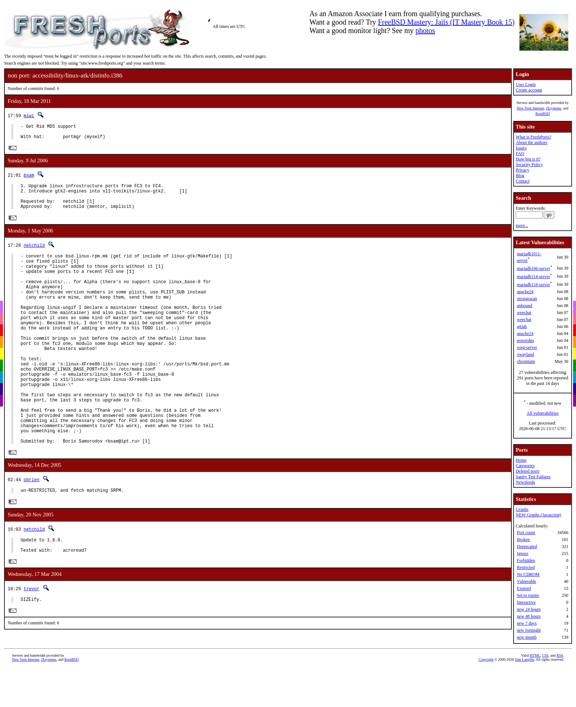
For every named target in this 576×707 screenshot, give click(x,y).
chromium (526, 361)
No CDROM (528, 574)
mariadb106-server (533, 268)
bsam (29, 179)
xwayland (525, 354)
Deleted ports (527, 471)
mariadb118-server (533, 284)
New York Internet (530, 108)
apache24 (525, 291)
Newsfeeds (525, 482)
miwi (29, 115)
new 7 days (527, 623)
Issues (521, 148)
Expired (524, 588)
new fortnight (529, 630)
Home (521, 460)
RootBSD (543, 114)
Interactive (526, 602)
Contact (522, 181)
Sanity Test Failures (533, 476)
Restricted (526, 567)
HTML (535, 698)
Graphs (522, 509)
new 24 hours (529, 609)
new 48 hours (529, 616)
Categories (525, 465)
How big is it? (528, 159)
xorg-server (527, 347)
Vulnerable (526, 581)
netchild (34, 254)
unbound (524, 305)
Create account (529, 90)
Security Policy (529, 164)
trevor (31, 644)
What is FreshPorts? (533, 137)
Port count (526, 532)
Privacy (522, 170)
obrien (31, 530)
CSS (545, 698)
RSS (560, 698)
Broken (523, 539)
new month (527, 637)
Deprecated (527, 546)
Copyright (486, 702)
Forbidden (526, 560)
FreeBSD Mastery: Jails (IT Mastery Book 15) (446, 22)
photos (425, 30)
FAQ (520, 153)
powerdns (525, 340)
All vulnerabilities (543, 413)
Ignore (522, 553)
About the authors (531, 142)
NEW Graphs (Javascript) (538, 514)
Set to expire (528, 595)
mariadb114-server (533, 276)
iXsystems (553, 108)
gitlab (522, 326)
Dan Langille (524, 702)
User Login (526, 84)
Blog (520, 175)
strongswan (527, 298)
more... (522, 225)
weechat (524, 312)
